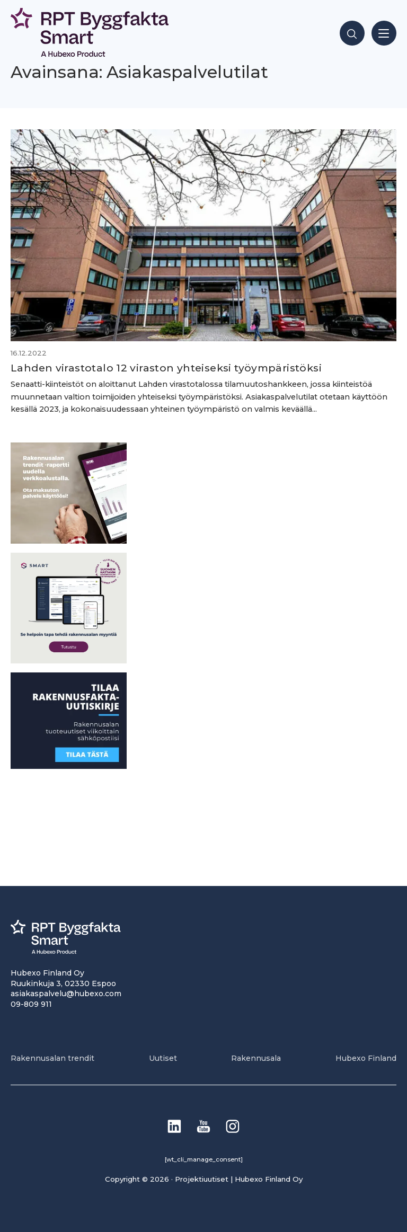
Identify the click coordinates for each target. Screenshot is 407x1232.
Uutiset (163, 1058)
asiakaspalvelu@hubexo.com (66, 993)
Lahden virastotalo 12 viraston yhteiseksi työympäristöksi (166, 367)
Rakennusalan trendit (52, 1058)
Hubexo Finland (365, 1058)
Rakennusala (256, 1058)
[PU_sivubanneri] (69, 541)
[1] (69, 766)
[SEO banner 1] (69, 660)
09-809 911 (31, 1004)
